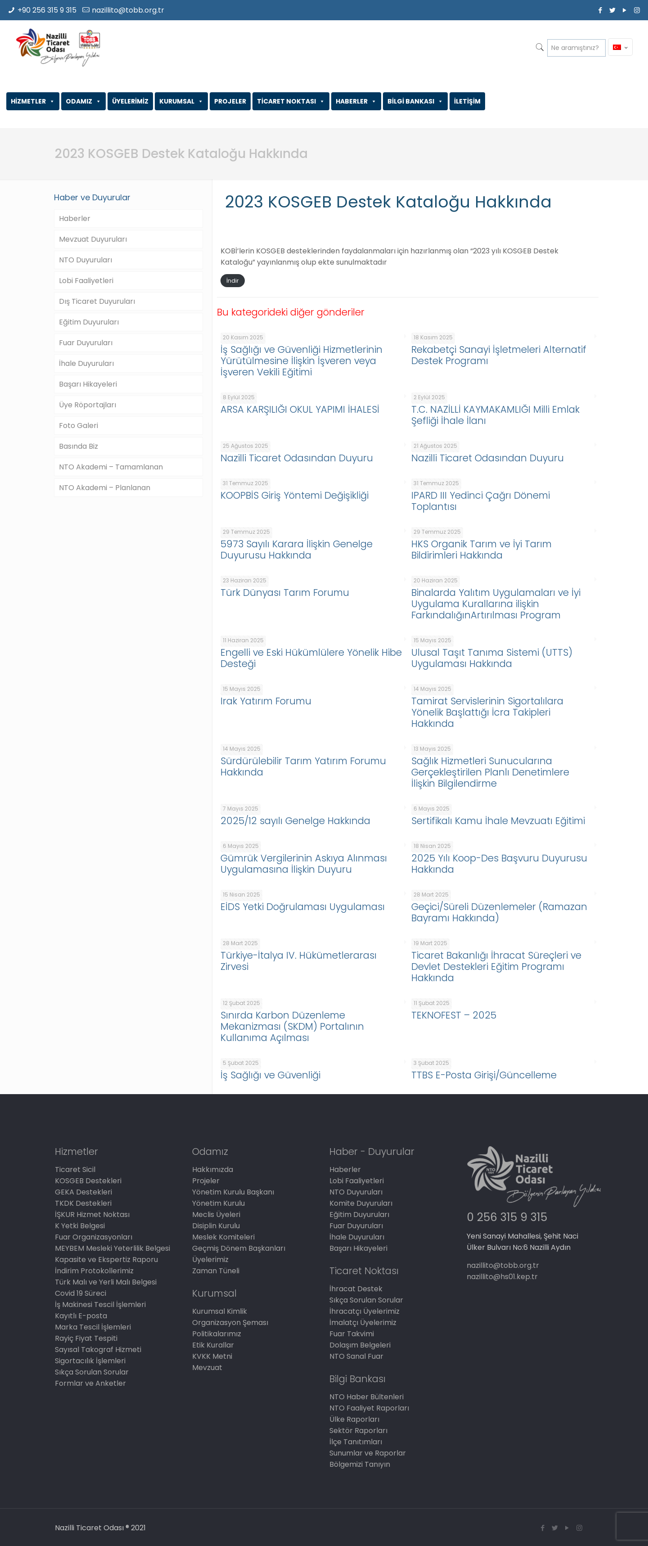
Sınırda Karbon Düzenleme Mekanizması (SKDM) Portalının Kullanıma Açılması (292, 1026)
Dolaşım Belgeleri (360, 1345)
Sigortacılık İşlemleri (90, 1361)
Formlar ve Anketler (90, 1383)
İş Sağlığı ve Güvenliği (270, 1075)
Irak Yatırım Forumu (265, 701)
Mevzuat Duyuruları (93, 239)
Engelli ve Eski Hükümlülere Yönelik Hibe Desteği (311, 658)
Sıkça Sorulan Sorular (92, 1372)
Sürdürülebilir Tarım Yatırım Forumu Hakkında (303, 766)
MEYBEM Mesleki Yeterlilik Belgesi (112, 1248)
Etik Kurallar (213, 1345)
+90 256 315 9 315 (47, 10)
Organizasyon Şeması (230, 1322)
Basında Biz (78, 446)
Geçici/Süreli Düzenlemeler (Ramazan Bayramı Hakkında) (499, 912)
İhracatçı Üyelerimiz (364, 1311)
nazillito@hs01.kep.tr (502, 1276)
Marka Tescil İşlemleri (93, 1327)
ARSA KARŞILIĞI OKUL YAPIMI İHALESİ (299, 409)
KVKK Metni (212, 1356)
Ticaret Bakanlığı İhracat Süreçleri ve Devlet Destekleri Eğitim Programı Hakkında (496, 966)
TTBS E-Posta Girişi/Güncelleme (484, 1075)
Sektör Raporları (358, 1430)
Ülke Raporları (354, 1419)
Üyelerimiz (210, 1259)
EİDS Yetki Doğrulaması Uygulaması (302, 906)
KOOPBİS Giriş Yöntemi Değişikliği (294, 495)
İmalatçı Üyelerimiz (362, 1322)
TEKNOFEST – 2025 (453, 1015)
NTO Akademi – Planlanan (104, 487)
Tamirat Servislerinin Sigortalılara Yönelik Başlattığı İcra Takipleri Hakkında (487, 712)
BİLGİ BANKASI (415, 101)
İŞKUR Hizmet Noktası (92, 1214)
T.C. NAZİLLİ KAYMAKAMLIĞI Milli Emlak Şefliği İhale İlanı (495, 415)
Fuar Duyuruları (85, 343)
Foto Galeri (78, 425)
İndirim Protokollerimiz (94, 1271)
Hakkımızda (212, 1169)
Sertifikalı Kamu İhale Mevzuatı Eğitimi (498, 820)
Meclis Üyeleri (216, 1214)
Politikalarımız (216, 1334)
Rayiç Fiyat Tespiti (86, 1338)
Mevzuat (207, 1367)
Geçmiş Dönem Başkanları (238, 1248)
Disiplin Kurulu (216, 1226)
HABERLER (356, 101)
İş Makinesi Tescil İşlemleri (100, 1304)
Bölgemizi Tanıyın (359, 1464)
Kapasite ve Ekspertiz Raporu (106, 1259)
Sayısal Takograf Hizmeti (98, 1349)
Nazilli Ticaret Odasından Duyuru (296, 457)
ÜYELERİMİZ (130, 101)
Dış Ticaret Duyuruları (97, 301)
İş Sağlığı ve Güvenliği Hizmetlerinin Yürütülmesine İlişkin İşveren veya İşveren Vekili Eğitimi (301, 361)
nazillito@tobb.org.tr (128, 10)
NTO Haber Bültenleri (366, 1397)
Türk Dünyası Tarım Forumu (284, 592)
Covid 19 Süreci (80, 1293)
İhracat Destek (355, 1289)
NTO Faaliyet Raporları (369, 1408)
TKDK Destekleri (83, 1203)
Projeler (206, 1181)
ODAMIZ (83, 101)
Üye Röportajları (87, 405)
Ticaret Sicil (75, 1169)
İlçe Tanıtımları (355, 1442)
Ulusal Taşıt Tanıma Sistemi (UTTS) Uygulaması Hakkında (491, 658)
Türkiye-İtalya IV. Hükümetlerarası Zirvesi (298, 961)
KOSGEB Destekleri (88, 1181)
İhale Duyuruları (86, 363)
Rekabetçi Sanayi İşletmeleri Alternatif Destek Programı (498, 355)
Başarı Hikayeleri (88, 384)
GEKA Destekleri (83, 1192)
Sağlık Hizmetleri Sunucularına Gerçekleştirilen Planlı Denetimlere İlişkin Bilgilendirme (490, 772)
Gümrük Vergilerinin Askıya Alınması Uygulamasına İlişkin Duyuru (303, 864)
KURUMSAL (181, 101)
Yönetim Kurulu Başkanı (233, 1192)
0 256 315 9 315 (507, 1217)
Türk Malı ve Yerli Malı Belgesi (106, 1282)
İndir (232, 280)
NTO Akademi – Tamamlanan (111, 467)
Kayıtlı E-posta (81, 1316)
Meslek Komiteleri (223, 1237)
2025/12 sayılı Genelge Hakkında (295, 820)
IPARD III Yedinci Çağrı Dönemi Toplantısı (480, 501)
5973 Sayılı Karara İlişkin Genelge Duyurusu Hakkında (296, 549)
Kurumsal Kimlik (219, 1311)
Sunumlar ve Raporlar (367, 1453)
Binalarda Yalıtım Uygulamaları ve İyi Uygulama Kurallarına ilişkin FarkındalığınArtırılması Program (495, 604)
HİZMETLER (33, 101)
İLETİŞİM (467, 101)
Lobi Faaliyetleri (86, 280)
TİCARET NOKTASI (291, 101)
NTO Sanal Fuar (356, 1356)
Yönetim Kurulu (218, 1203)
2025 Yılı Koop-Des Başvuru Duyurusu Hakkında (499, 864)
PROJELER (230, 101)
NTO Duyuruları (85, 260)
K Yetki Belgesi (80, 1226)
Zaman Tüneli (215, 1271)
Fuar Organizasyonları (93, 1237)
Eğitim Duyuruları (89, 322)
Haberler (74, 218)
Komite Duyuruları (360, 1203)
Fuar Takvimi (351, 1334)
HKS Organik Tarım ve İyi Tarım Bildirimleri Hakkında (481, 549)
